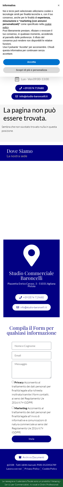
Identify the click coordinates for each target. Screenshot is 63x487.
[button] (58, 5)
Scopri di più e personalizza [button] (31, 70)
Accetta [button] (31, 62)
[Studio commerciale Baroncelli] (31, 202)
